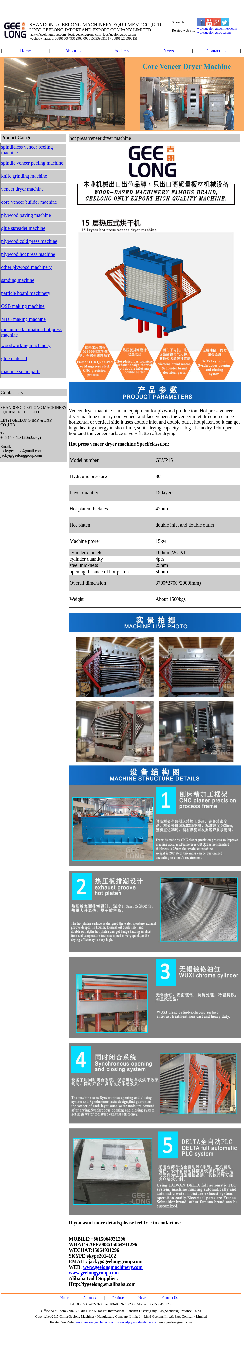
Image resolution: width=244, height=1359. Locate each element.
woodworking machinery (26, 345)
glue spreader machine (23, 228)
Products (121, 50)
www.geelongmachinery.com (217, 28)
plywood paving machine (26, 215)
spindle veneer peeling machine (32, 163)
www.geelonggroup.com (214, 32)
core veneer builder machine (29, 202)
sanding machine (17, 280)
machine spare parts (20, 371)
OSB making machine (23, 306)
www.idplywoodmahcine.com (137, 1322)
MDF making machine (23, 319)
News (169, 50)
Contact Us (217, 50)
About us (73, 50)
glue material (14, 358)
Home (25, 50)
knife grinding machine (24, 176)
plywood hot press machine (28, 254)
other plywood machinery (26, 267)
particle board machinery (25, 293)
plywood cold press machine (29, 241)
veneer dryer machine (22, 189)
